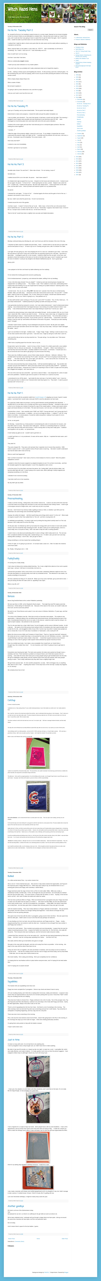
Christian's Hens (80, 47)
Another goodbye (16, 1206)
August (79, 138)
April (78, 147)
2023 (77, 81)
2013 (77, 161)
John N (77, 53)
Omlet (77, 60)
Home (38, 1238)
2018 (77, 93)
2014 (77, 159)
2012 (77, 163)
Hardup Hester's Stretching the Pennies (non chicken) (83, 55)
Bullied (11, 876)
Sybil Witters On (80, 49)
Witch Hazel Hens (22, 9)
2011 (77, 165)
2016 (77, 97)
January (79, 153)
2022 (77, 84)
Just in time (13, 1040)
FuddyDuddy (13, 558)
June (78, 142)
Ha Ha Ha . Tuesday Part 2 (20, 30)
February (79, 151)
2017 (77, 95)
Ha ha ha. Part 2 (15, 237)
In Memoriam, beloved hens (83, 37)
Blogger (66, 1272)
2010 (77, 168)
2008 (77, 172)
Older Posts (65, 1238)
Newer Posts (11, 1238)
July (78, 140)
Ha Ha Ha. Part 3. (16, 164)
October (79, 133)
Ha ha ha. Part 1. (15, 393)
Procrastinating (15, 498)
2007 (77, 174)
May (78, 145)
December (80, 99)
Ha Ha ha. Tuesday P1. (18, 106)
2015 (77, 156)
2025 (77, 77)
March (79, 149)
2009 (77, 170)
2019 (77, 90)
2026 (77, 75)
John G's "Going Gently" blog (83, 51)
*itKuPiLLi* (47, 1272)
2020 (77, 88)
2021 (77, 86)
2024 (77, 79)
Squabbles (12, 981)
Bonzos (11, 596)
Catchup (11, 700)
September (80, 135)
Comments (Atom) (19, 1241)
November (80, 101)
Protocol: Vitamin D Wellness (83, 39)
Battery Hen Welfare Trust (82, 58)
